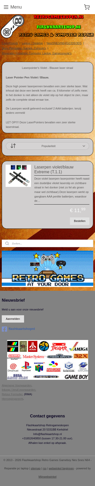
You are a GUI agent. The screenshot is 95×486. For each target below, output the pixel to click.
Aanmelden (13, 318)
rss (45, 468)
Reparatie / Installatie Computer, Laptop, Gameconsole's (36, 53)
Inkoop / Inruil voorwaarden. (19, 389)
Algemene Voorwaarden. (17, 385)
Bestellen (79, 220)
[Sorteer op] (47, 146)
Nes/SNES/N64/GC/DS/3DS (64, 43)
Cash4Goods (10, 43)
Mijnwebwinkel (47, 476)
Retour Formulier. (12, 394)
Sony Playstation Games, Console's (24, 48)
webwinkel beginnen (61, 468)
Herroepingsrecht (12, 398)
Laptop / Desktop (32, 43)
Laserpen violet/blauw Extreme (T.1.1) (53, 169)
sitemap (36, 468)
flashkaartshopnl (18, 329)
